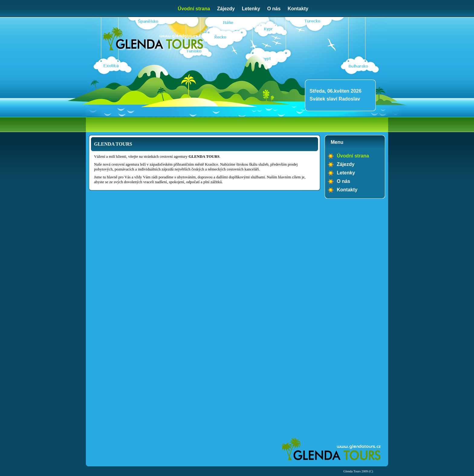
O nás (274, 8)
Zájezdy (226, 8)
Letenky (251, 8)
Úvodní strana (194, 8)
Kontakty (297, 8)
